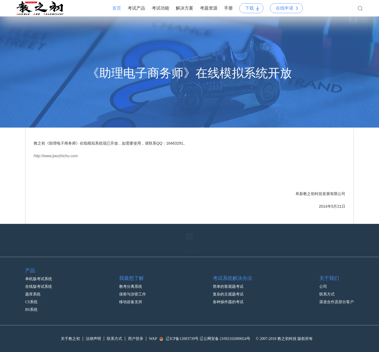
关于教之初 (70, 339)
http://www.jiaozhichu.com (56, 156)
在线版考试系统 (38, 281)
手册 (228, 8)
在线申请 (284, 8)
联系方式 (327, 288)
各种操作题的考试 (228, 296)
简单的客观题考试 (228, 281)
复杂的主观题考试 (228, 288)
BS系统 (31, 304)
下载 (249, 8)
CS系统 (31, 296)
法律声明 (93, 339)
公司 (323, 281)
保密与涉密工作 (132, 288)
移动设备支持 (130, 296)
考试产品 (136, 8)
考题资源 (208, 8)
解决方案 (184, 8)
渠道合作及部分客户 (336, 296)
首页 (116, 8)
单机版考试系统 (38, 273)
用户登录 (135, 339)
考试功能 (160, 8)
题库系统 (33, 288)
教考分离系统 (130, 281)
